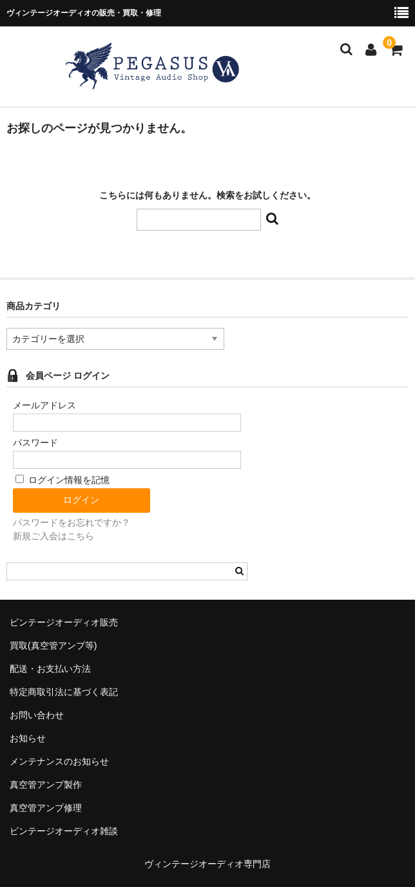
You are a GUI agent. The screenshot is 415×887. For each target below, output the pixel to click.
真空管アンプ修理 (46, 808)
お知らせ (28, 738)
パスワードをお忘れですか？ (71, 522)
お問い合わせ (37, 715)
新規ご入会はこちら (53, 536)
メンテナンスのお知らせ (59, 761)
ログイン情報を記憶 (62, 480)
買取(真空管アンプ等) (53, 645)
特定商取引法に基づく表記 (64, 692)
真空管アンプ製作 (46, 784)
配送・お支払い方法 (50, 668)
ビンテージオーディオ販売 (64, 622)
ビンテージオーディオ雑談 (64, 831)
